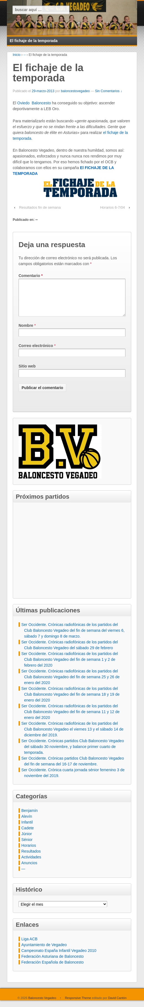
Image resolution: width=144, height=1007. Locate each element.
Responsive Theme (78, 1004)
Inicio (16, 55)
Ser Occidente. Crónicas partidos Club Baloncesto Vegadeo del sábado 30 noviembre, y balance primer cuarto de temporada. (72, 753)
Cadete (27, 834)
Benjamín (29, 817)
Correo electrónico (36, 352)
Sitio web (27, 373)
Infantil (27, 829)
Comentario (31, 275)
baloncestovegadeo (75, 91)
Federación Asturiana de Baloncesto (52, 963)
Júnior (26, 840)
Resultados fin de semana (40, 207)
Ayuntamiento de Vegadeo (44, 951)
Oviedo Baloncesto (34, 103)
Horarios (28, 852)
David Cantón (117, 1004)
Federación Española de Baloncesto (52, 969)
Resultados (31, 858)
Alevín (26, 823)
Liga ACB (29, 945)
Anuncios (29, 869)
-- (25, 55)
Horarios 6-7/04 (112, 207)
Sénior (26, 846)
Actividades (31, 863)
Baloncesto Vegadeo (42, 1004)
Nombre (26, 332)
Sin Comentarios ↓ (108, 91)
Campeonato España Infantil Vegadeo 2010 (58, 957)
